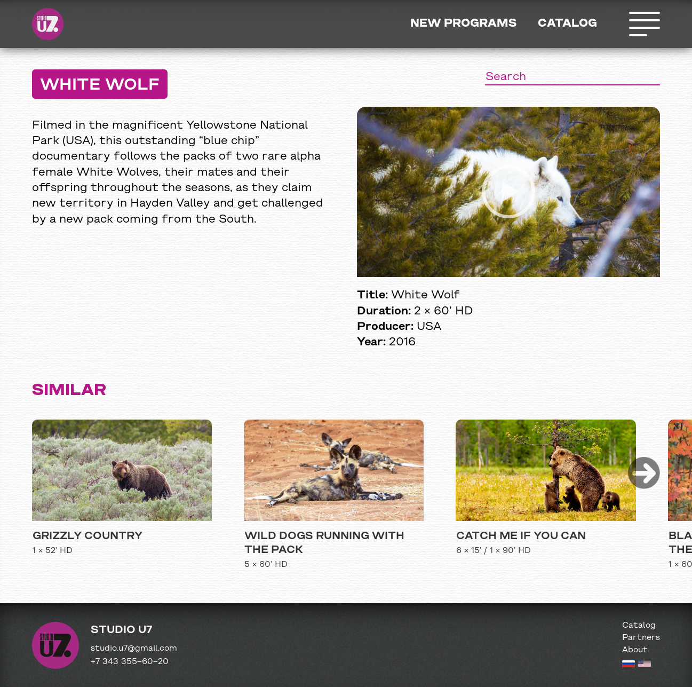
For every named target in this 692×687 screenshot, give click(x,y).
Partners (641, 638)
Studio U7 (48, 24)
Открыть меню (644, 24)
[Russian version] (628, 665)
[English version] (644, 665)
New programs (463, 24)
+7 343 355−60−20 (130, 662)
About (635, 650)
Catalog (567, 24)
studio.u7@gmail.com (134, 648)
